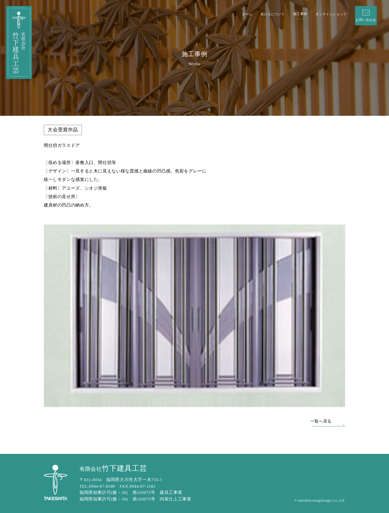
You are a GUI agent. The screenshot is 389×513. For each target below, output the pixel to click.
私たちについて (273, 14)
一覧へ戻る (321, 421)
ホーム (247, 14)
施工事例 (300, 14)
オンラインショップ (331, 14)
